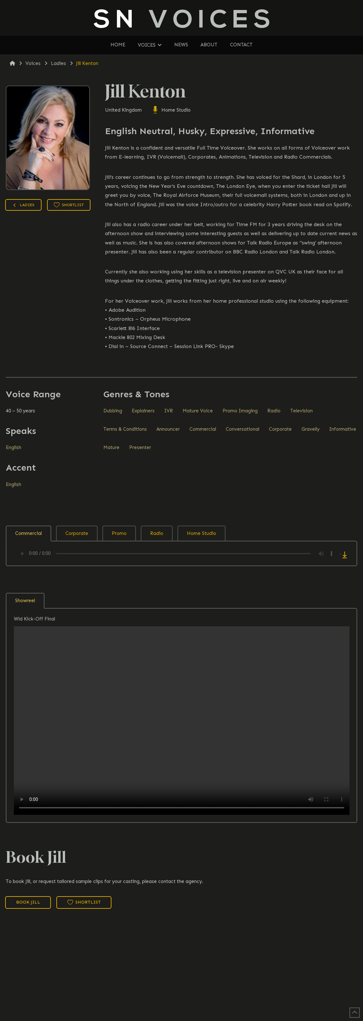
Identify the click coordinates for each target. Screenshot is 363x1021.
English (13, 447)
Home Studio (171, 110)
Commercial (202, 429)
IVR (168, 411)
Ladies (23, 206)
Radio (274, 411)
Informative (342, 429)
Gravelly (310, 429)
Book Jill (28, 902)
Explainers (143, 411)
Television (301, 411)
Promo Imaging (240, 411)
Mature (111, 447)
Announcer (168, 429)
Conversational (242, 429)
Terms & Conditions (125, 429)
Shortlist (69, 205)
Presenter (140, 447)
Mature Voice (198, 411)
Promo (119, 533)
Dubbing (112, 411)
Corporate (280, 429)
